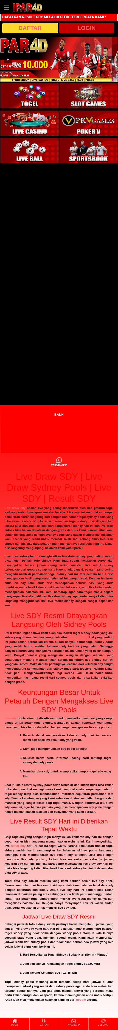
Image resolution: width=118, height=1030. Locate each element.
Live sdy (11, 718)
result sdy (18, 846)
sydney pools (77, 637)
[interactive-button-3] (29, 123)
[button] (8, 59)
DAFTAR (30, 28)
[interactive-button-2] (88, 95)
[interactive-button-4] (88, 123)
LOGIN (86, 28)
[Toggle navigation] (6, 7)
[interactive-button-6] (88, 150)
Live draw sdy (15, 508)
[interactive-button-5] (29, 150)
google (81, 999)
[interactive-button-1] (29, 95)
